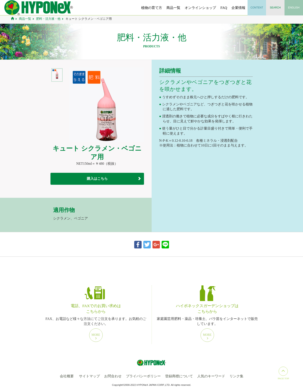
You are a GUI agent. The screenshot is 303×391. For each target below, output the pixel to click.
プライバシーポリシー (143, 376)
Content (257, 7)
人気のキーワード (211, 376)
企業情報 (238, 8)
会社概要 (67, 376)
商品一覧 (173, 8)
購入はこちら (97, 178)
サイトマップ (89, 376)
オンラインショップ (200, 8)
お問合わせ (113, 376)
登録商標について (179, 376)
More (95, 336)
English (294, 7)
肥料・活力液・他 (48, 18)
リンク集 (236, 376)
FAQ (223, 8)
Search (275, 7)
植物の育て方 (151, 8)
